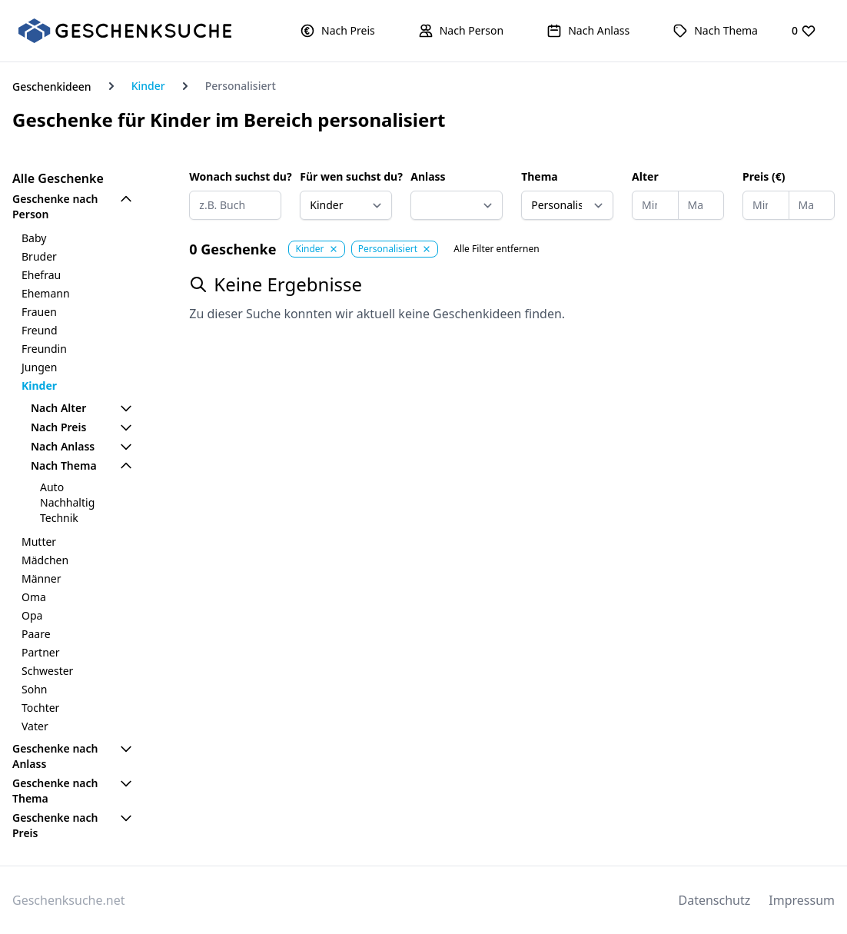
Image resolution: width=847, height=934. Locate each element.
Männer (41, 578)
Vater (35, 726)
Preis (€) (763, 176)
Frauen (39, 311)
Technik (59, 517)
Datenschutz (715, 900)
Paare (36, 634)
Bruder (39, 256)
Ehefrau (41, 275)
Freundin (44, 348)
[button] (337, 30)
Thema (539, 176)
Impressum (802, 900)
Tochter (40, 707)
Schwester (47, 670)
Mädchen (45, 560)
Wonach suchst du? (235, 176)
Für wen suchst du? (346, 176)
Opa (32, 615)
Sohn (34, 689)
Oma (34, 597)
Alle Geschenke (58, 178)
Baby (34, 238)
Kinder (148, 85)
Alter (645, 176)
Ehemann (46, 293)
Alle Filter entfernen (496, 249)
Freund (40, 330)
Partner (41, 652)
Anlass (427, 176)
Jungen (39, 367)
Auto (52, 487)
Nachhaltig (67, 502)
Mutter (39, 541)
